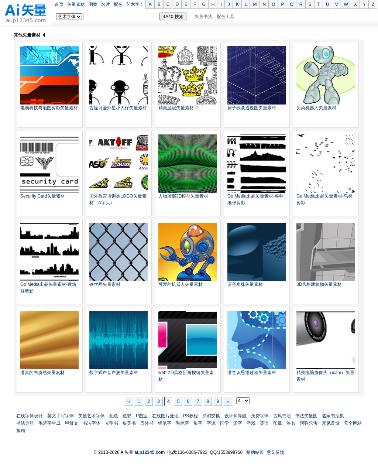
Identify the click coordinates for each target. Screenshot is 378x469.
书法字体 (91, 423)
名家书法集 (333, 415)
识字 (237, 423)
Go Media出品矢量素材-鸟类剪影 (324, 199)
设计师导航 (235, 415)
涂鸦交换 (211, 415)
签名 (290, 423)
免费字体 (260, 415)
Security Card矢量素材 (42, 196)
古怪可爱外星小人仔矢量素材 (118, 107)
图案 (93, 4)
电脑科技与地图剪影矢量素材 (49, 107)
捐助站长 (255, 452)
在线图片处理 (165, 415)
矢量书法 (203, 16)
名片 (105, 4)
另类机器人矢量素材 (316, 107)
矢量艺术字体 (91, 415)
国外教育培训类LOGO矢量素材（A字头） (118, 199)
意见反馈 (331, 423)
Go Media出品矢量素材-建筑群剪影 (48, 288)
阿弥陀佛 (308, 423)
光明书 (111, 423)
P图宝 (142, 415)
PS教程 (190, 415)
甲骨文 (71, 423)
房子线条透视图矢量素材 (251, 107)
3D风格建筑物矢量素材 (319, 284)
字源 (211, 423)
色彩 (127, 415)
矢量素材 (76, 4)
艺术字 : (134, 4)
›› (227, 401)
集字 (197, 423)
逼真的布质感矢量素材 (42, 372)
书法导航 (25, 423)
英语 (264, 423)
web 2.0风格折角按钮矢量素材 (186, 376)
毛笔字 (182, 423)
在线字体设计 (29, 415)
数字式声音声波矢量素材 (113, 372)
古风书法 (282, 415)
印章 (277, 423)
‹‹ (128, 401)
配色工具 (225, 16)
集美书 (129, 423)
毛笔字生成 (49, 423)
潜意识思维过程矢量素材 (251, 372)
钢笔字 (164, 423)
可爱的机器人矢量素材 (180, 284)
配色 (118, 4)
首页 (59, 4)
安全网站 (353, 423)
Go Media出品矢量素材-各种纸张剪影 (255, 199)
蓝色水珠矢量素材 (245, 284)
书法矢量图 (306, 415)
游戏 (251, 423)
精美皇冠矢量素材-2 (178, 107)
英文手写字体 (60, 415)
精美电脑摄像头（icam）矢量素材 (325, 376)
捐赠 (20, 430)
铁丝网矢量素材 (104, 284)
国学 (224, 423)
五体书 (147, 423)
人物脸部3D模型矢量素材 (183, 196)
